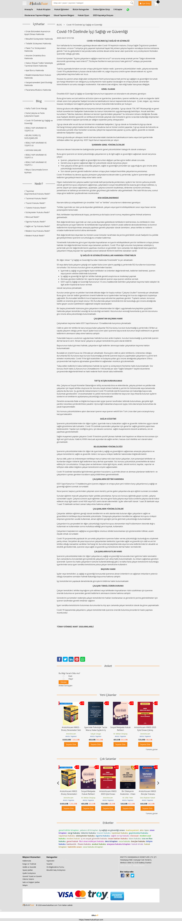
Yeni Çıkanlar (108, 695)
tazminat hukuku (120, 833)
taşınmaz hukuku (67, 835)
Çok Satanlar (108, 759)
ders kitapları (111, 841)
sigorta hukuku (103, 835)
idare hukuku (135, 838)
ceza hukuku (124, 841)
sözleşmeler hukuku (85, 835)
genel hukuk (72, 841)
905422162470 (138, 865)
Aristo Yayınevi (70, 736)
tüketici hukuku (88, 833)
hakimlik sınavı (75, 847)
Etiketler (108, 823)
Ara (132, 3)
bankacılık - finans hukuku (79, 844)
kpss (147, 830)
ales (142, 830)
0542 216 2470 (125, 865)
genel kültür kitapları (69, 830)
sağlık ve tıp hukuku (120, 835)
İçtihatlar (39, 24)
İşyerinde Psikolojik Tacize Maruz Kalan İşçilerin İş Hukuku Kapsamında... (95, 730)
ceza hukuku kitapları (93, 847)
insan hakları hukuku (118, 838)
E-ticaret (87, 915)
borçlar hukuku (138, 841)
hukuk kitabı (137, 844)
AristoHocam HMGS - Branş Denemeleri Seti (68, 794)
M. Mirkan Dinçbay (120, 734)
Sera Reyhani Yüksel (147, 798)
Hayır (70, 679)
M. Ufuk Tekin (127, 798)
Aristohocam (71, 734)
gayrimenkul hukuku (138, 833)
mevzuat (134, 835)
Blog (39, 101)
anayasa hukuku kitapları (119, 844)
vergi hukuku (74, 833)
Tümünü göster (152, 749)
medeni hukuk (73, 838)
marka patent (132, 830)
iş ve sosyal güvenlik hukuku (94, 838)
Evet (70, 676)
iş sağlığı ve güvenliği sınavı (112, 830)
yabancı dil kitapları (89, 830)
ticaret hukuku (104, 833)
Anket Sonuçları (65, 685)
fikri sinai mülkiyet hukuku (91, 841)
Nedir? (39, 183)
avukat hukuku (99, 844)
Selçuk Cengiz (96, 734)
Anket (108, 666)
